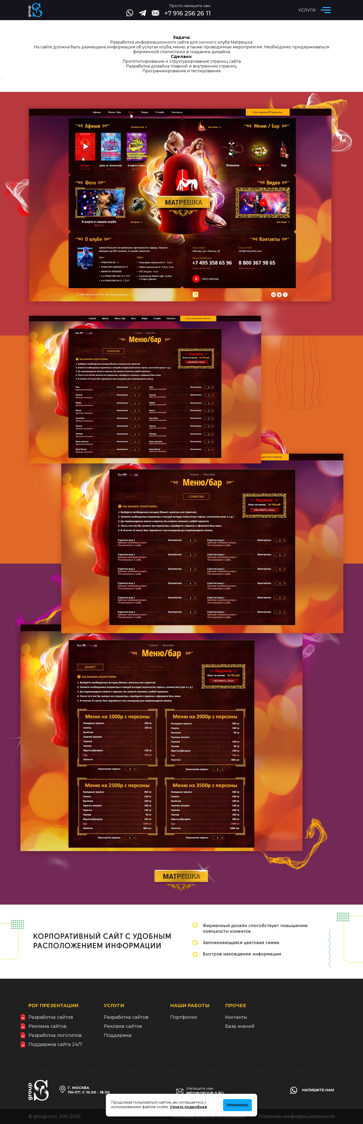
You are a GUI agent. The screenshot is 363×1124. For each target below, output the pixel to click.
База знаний (240, 1026)
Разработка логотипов (55, 1035)
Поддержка (118, 1035)
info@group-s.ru (205, 1093)
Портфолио (183, 1017)
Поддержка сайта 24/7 (55, 1044)
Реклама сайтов (47, 1026)
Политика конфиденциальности (296, 1116)
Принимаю (237, 1105)
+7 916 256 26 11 (187, 13)
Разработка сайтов (50, 1017)
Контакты (236, 1017)
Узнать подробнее (188, 1107)
